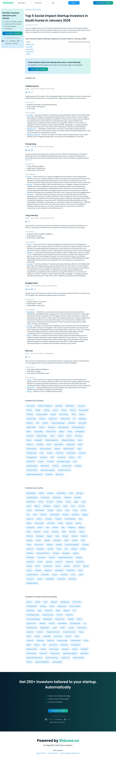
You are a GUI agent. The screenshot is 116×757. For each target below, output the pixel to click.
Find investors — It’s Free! (103, 3)
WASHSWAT (31, 312)
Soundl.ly (30, 115)
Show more (28, 160)
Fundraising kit (53, 753)
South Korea (37, 10)
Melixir (29, 335)
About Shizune (41, 753)
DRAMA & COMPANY (33, 135)
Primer (29, 177)
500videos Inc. (32, 129)
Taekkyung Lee (30, 44)
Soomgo (30, 326)
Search (74, 3)
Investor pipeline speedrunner (69, 753)
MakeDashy (31, 387)
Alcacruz (30, 252)
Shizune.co (69, 740)
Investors (28, 10)
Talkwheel (30, 194)
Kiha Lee (28, 54)
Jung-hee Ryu (29, 49)
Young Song (29, 47)
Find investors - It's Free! (58, 710)
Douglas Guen (29, 51)
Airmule (29, 184)
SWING (29, 391)
